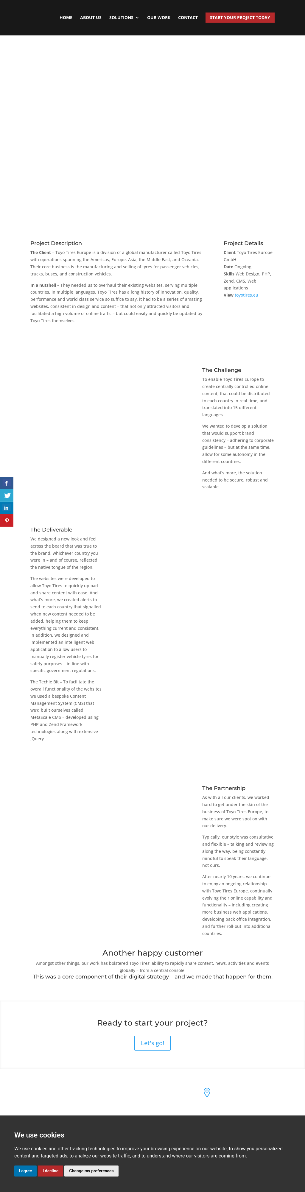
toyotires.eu (246, 295)
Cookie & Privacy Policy (139, 1109)
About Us (91, 18)
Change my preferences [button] (91, 1170)
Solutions (121, 18)
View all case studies (152, 60)
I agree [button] (25, 1170)
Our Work (158, 18)
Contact (188, 18)
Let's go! (152, 1043)
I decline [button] (50, 1170)
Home (66, 18)
